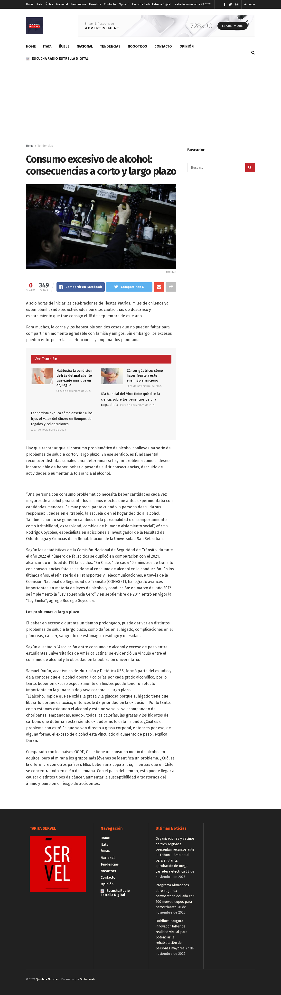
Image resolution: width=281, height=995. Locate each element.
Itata (40, 4)
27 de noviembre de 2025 (73, 391)
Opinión (124, 4)
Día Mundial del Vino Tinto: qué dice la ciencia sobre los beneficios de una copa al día (130, 399)
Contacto (110, 4)
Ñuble (49, 4)
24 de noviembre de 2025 (144, 386)
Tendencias (78, 4)
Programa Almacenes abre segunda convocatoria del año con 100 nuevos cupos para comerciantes (175, 896)
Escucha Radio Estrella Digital (151, 4)
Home (30, 4)
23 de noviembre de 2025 (48, 429)
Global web (87, 979)
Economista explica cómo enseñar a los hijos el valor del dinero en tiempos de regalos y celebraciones (62, 418)
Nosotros (95, 4)
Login (249, 4)
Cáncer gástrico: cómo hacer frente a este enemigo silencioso (145, 375)
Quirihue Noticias (47, 979)
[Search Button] (250, 167)
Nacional (62, 4)
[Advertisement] (140, 102)
